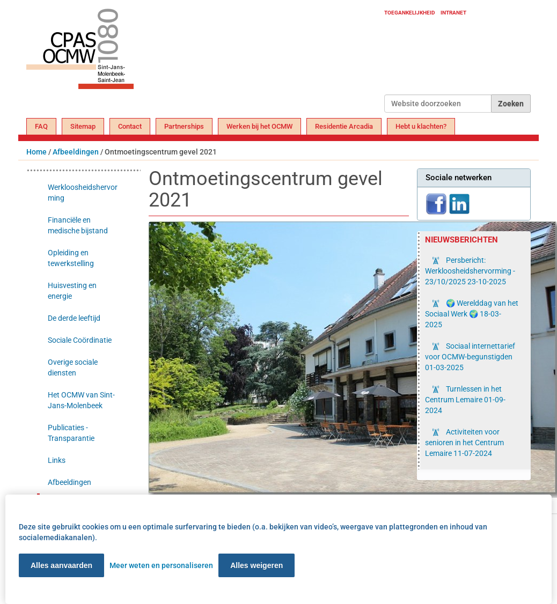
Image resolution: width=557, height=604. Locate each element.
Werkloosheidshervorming (83, 192)
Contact (130, 126)
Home (36, 152)
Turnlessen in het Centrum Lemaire (465, 400)
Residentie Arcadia (344, 126)
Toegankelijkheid (409, 13)
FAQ (41, 126)
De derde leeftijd (74, 318)
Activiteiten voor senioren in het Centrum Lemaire (464, 443)
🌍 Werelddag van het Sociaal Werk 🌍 (471, 314)
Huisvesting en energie (72, 290)
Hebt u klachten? (420, 126)
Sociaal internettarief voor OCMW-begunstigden (470, 357)
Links (56, 460)
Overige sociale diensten (73, 367)
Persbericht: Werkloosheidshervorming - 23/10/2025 (470, 271)
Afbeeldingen (76, 152)
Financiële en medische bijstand (78, 225)
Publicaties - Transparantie (71, 433)
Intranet (453, 13)
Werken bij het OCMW (259, 126)
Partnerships (184, 126)
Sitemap (83, 126)
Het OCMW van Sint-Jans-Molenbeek (81, 400)
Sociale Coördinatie (80, 340)
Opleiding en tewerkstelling (71, 258)
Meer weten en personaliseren (161, 565)
